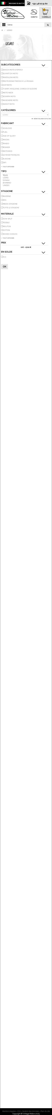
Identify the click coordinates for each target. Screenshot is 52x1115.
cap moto (7, 85)
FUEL (5, 132)
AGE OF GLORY (9, 136)
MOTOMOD (7, 151)
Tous (5, 175)
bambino (7, 183)
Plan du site (45, 1111)
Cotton (6, 230)
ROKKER (6, 147)
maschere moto (10, 100)
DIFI (4, 163)
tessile (6, 223)
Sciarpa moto (9, 96)
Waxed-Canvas (10, 234)
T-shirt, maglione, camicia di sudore (20, 89)
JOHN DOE (7, 128)
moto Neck (8, 93)
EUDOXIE (7, 159)
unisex (6, 185)
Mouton (7, 226)
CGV (19, 1111)
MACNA (6, 140)
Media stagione (10, 204)
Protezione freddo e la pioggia (18, 81)
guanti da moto (10, 74)
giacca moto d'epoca (13, 70)
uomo (5, 178)
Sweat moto (9, 104)
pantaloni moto (10, 77)
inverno (7, 196)
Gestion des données (30, 1111)
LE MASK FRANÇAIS (11, 155)
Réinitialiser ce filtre (42, 118)
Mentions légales (9, 1111)
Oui (4, 257)
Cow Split (7, 219)
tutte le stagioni (11, 208)
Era (4, 200)
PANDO (6, 143)
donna (6, 180)
